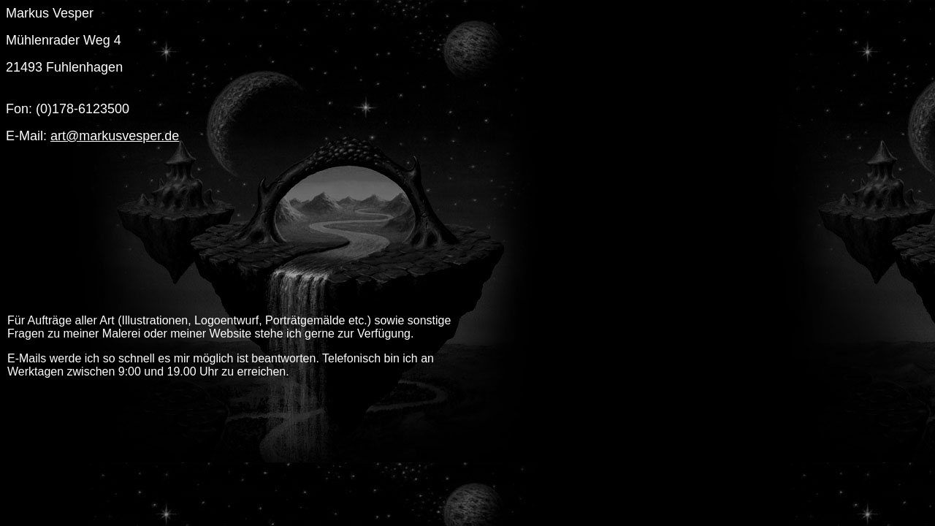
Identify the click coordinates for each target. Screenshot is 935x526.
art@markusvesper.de (114, 136)
